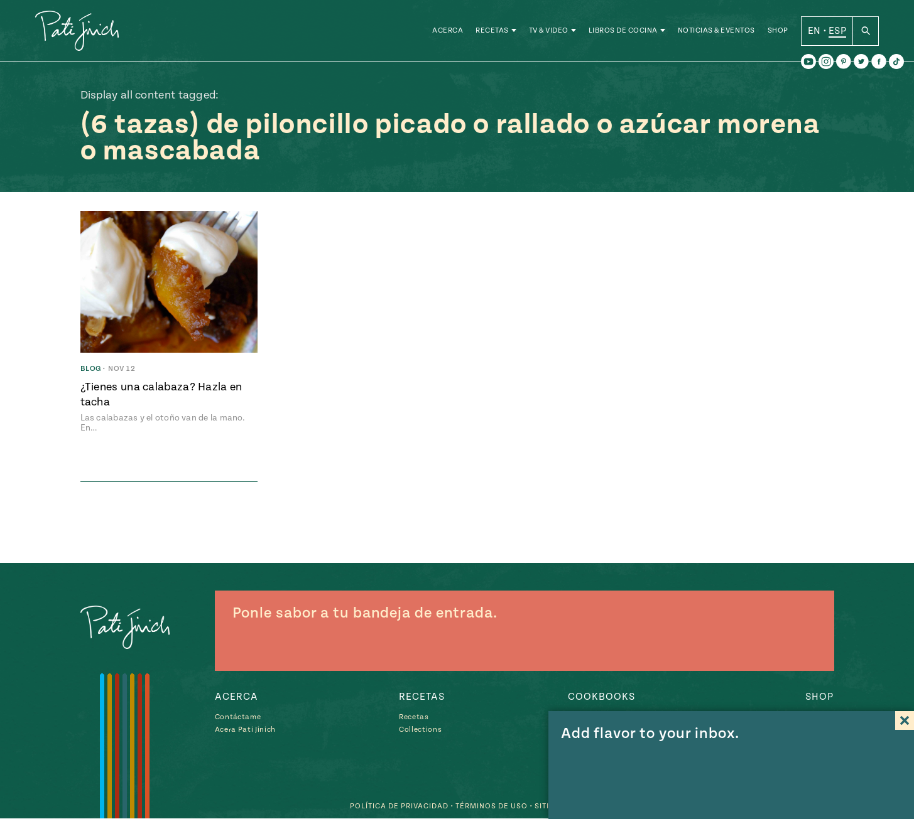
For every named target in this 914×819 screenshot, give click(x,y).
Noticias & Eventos (716, 31)
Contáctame (238, 717)
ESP (837, 30)
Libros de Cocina (623, 31)
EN (814, 30)
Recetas (492, 31)
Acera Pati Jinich (245, 729)
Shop (778, 31)
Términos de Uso (491, 807)
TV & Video (549, 31)
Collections (420, 729)
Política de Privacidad (399, 807)
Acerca (447, 31)
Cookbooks (601, 696)
